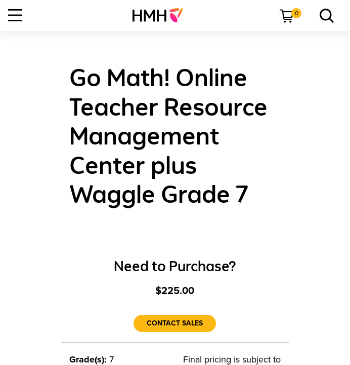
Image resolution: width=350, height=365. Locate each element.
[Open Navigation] (15, 15)
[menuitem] (162, 15)
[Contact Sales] (175, 323)
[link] (162, 15)
